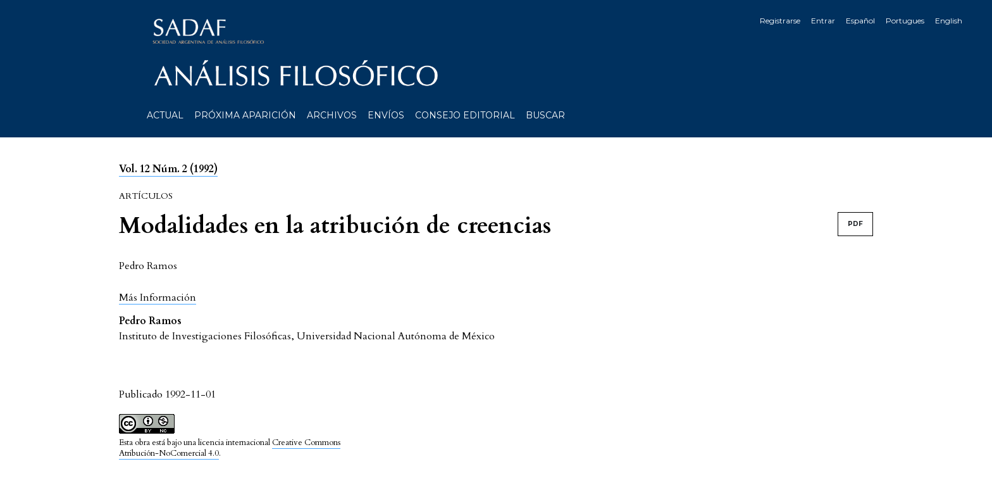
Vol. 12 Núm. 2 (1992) (168, 169)
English (948, 20)
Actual (165, 115)
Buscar (545, 115)
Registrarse (780, 20)
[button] (157, 297)
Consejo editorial (465, 115)
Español (860, 20)
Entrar (823, 20)
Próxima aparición (245, 115)
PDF (855, 224)
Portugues (905, 20)
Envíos (386, 115)
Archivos (332, 115)
